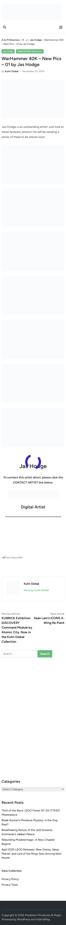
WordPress (23, 919)
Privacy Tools (10, 884)
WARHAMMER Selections (29, 51)
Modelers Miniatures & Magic (43, 915)
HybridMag (43, 919)
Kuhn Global (11, 71)
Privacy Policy (10, 879)
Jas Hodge (8, 51)
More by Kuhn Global (36, 590)
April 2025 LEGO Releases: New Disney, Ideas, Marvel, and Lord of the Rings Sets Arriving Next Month (32, 854)
